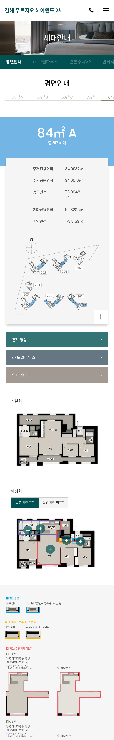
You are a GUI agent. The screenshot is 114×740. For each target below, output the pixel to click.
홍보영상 (57, 340)
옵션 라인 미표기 (54, 502)
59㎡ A (17, 97)
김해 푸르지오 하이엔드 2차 (34, 10)
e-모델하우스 (45, 62)
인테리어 (57, 375)
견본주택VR (80, 62)
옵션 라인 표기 (25, 502)
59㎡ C (67, 97)
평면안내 (14, 62)
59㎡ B (42, 97)
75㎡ (90, 97)
